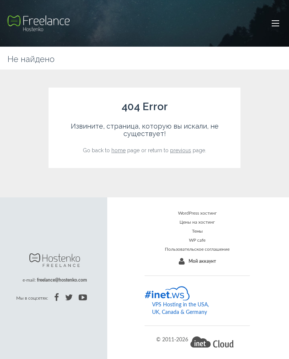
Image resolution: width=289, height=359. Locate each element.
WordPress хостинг (197, 213)
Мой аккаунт (202, 261)
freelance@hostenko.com (62, 280)
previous (180, 150)
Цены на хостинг (197, 222)
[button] (275, 23)
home (118, 150)
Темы (197, 231)
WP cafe (197, 240)
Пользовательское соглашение (197, 249)
